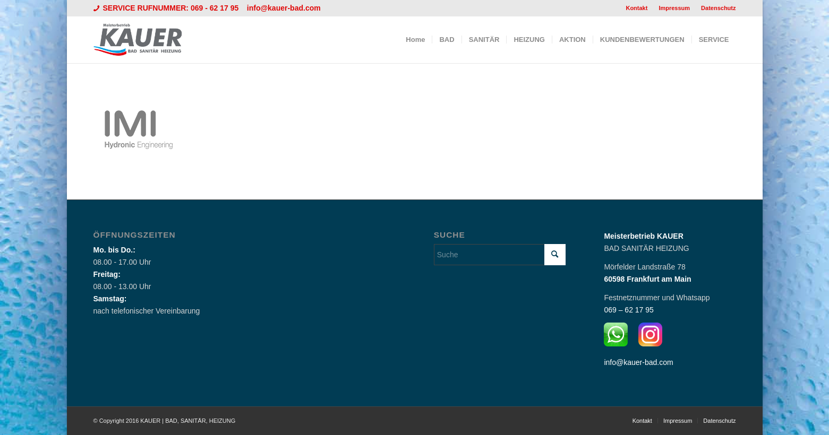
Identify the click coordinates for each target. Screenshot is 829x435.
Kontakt (636, 8)
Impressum (674, 8)
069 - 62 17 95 (216, 8)
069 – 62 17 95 (628, 310)
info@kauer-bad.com (284, 8)
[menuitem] (636, 8)
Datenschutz (718, 8)
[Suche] (500, 254)
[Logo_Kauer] (144, 39)
